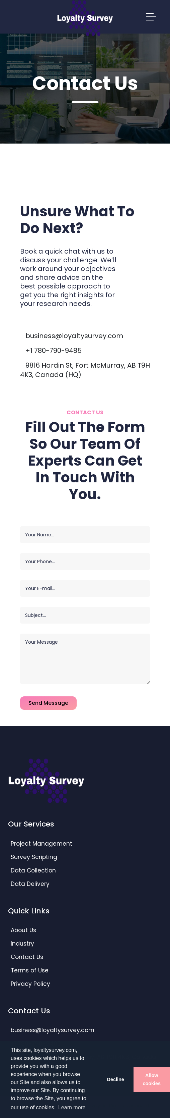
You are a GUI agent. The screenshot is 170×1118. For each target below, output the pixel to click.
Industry (22, 944)
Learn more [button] (72, 1107)
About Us (23, 930)
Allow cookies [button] (152, 1079)
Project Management (41, 844)
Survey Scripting (34, 857)
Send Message (48, 703)
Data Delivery (30, 884)
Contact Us (27, 957)
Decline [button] (115, 1079)
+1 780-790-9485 (53, 350)
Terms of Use (30, 970)
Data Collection (33, 870)
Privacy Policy (30, 984)
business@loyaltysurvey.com (74, 335)
